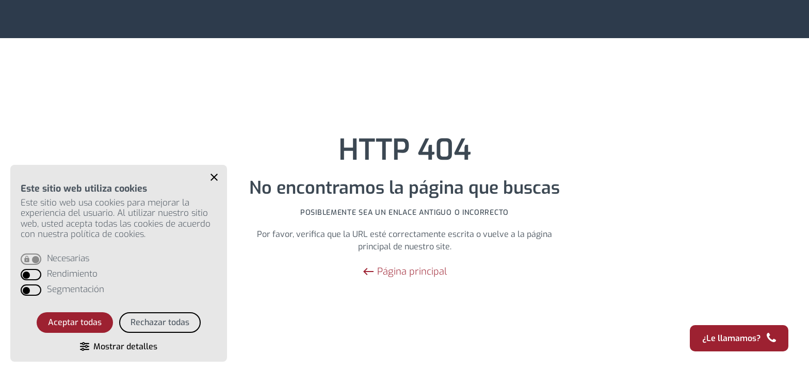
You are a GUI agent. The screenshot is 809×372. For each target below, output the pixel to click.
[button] (214, 177)
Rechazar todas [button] (160, 322)
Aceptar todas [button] (75, 322)
